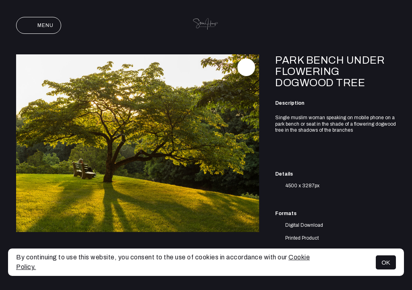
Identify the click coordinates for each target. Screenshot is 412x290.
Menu (39, 25)
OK (385, 262)
